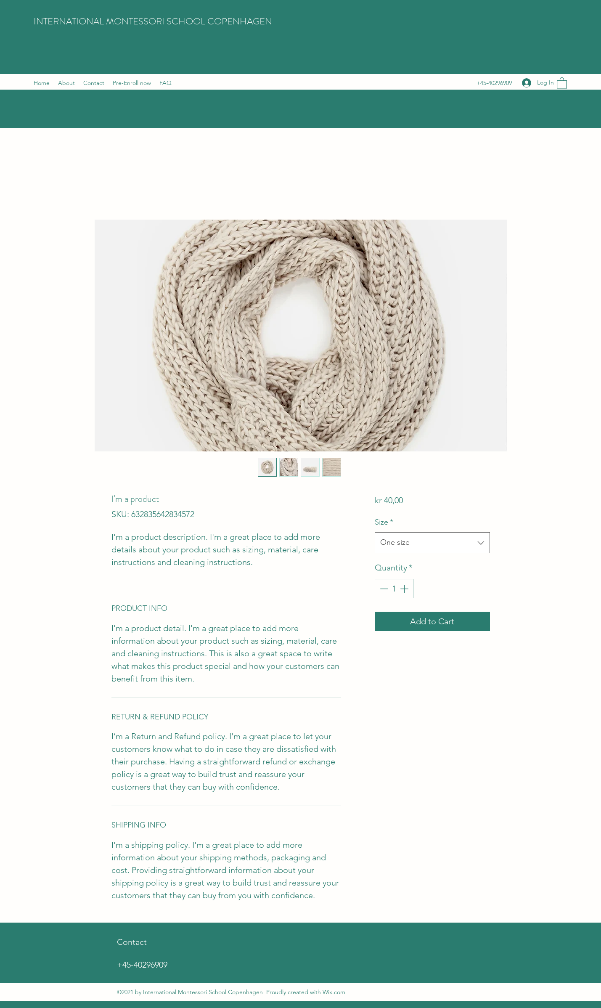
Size (384, 522)
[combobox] (432, 542)
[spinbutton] (394, 588)
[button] (562, 83)
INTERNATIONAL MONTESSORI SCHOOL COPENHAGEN (153, 21)
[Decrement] (383, 588)
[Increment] (405, 588)
